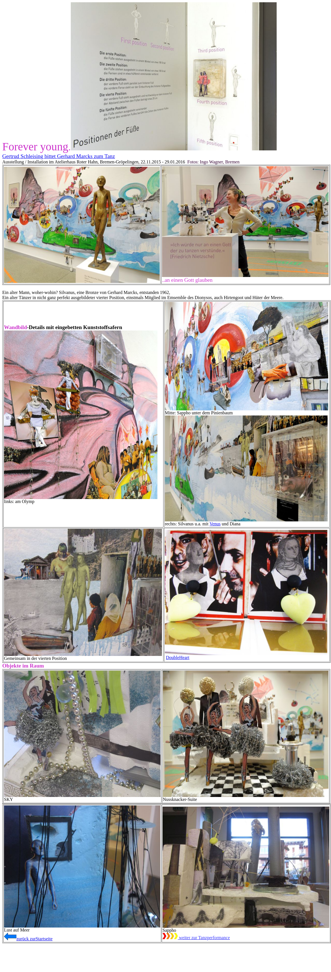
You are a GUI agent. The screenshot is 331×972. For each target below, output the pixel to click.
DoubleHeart (177, 657)
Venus (215, 523)
